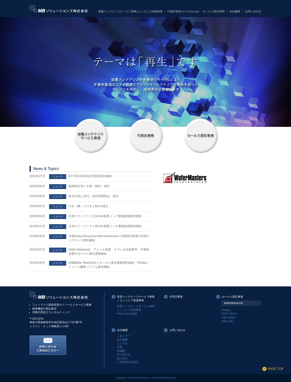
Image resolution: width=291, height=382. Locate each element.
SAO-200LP (229, 317)
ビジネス (122, 343)
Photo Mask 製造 (127, 313)
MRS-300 (227, 321)
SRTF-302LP (229, 313)
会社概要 (122, 330)
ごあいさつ (123, 335)
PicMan (226, 310)
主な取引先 (123, 354)
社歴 (119, 346)
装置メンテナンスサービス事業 (136, 306)
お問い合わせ (177, 330)
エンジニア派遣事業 (129, 309)
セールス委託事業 (232, 296)
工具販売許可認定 (128, 362)
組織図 (121, 350)
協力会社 (122, 358)
